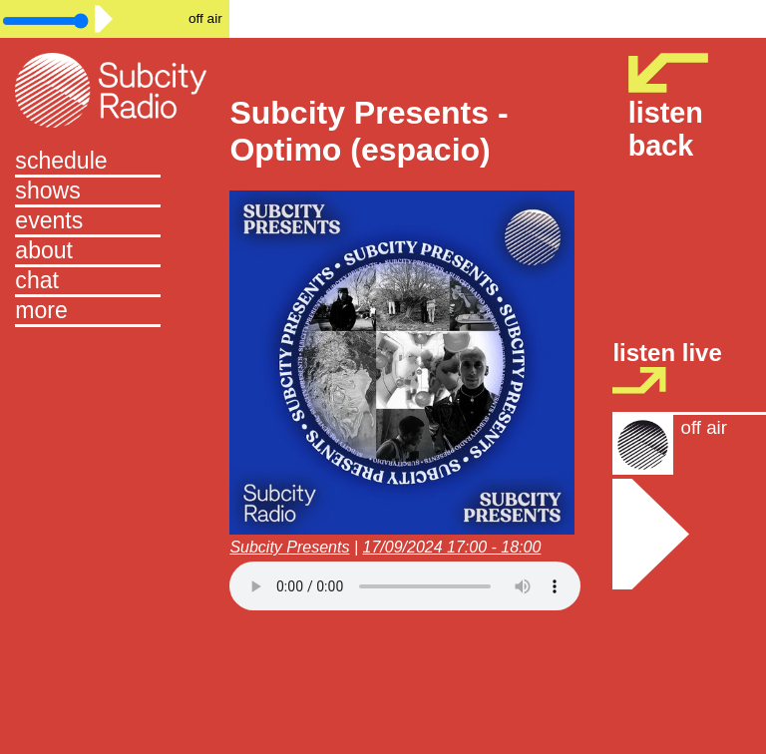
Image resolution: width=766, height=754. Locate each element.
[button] (114, 312)
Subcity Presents (289, 547)
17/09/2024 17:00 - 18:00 (452, 547)
